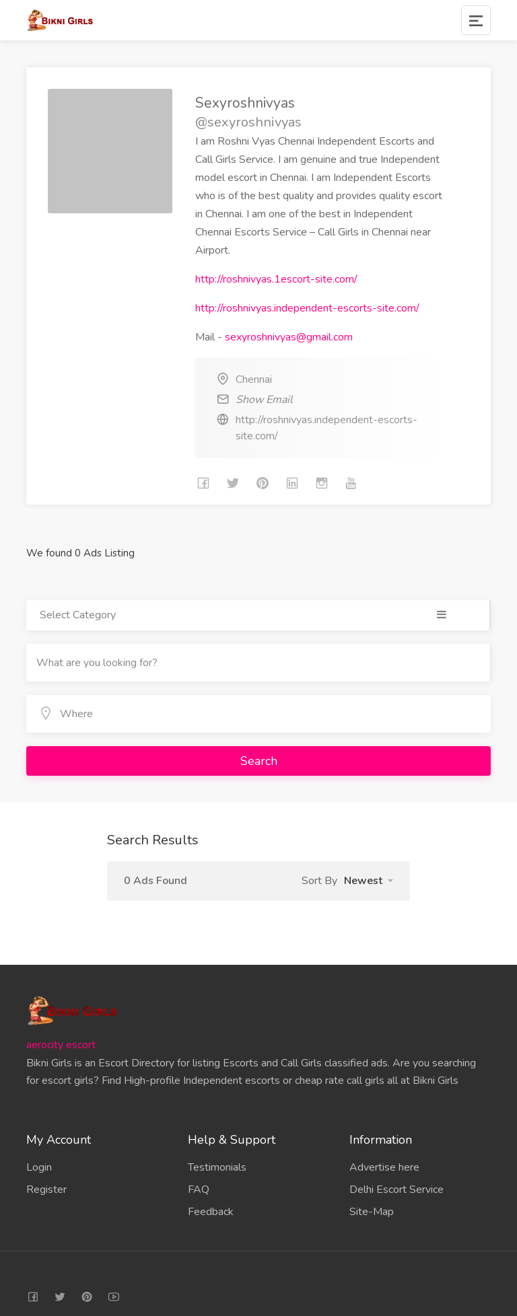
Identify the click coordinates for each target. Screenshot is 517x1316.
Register (46, 1189)
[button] (368, 880)
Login (39, 1167)
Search (258, 761)
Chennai (254, 379)
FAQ (198, 1189)
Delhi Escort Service (396, 1189)
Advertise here (384, 1167)
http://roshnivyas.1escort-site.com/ (276, 279)
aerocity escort (61, 1044)
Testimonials (217, 1167)
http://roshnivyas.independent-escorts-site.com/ (307, 308)
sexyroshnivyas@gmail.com (289, 337)
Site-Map (371, 1211)
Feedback (211, 1211)
